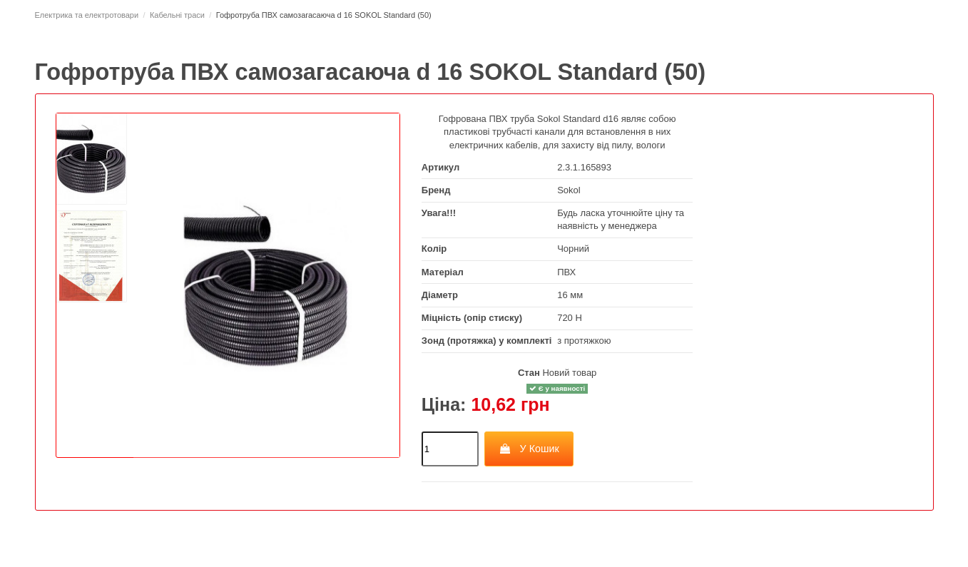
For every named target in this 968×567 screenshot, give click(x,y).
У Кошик (529, 448)
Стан (529, 372)
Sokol (569, 190)
